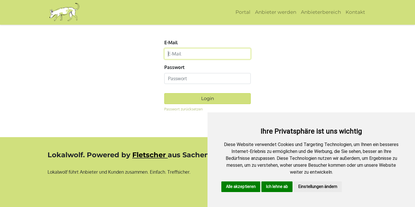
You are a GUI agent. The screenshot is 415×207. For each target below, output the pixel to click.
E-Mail (171, 42)
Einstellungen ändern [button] (317, 186)
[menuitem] (243, 12)
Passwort (174, 67)
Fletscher (149, 155)
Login (207, 98)
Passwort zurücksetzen (183, 109)
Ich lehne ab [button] (277, 186)
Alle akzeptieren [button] (241, 186)
